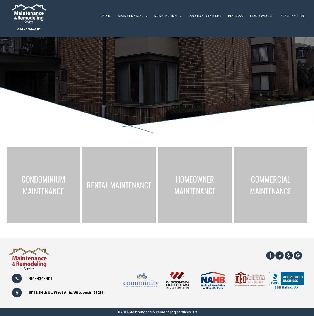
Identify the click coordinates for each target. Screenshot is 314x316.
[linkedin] (279, 256)
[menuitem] (105, 16)
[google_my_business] (298, 256)
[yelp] (289, 256)
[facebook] (270, 256)
